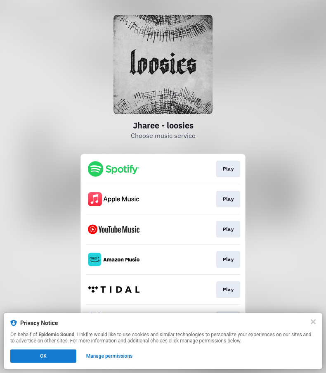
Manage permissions (109, 356)
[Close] (313, 321)
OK (43, 356)
